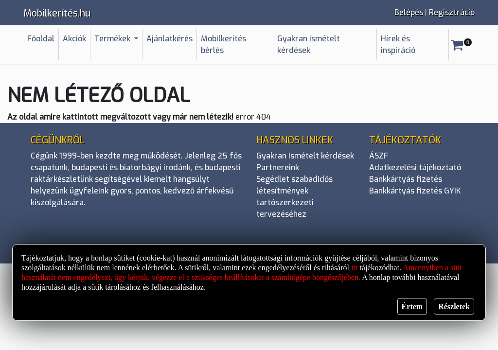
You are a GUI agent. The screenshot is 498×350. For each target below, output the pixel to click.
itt (354, 267)
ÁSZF (378, 156)
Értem (412, 306)
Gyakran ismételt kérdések (308, 44)
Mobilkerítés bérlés (223, 44)
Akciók (74, 39)
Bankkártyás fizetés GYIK (415, 191)
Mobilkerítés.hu (56, 13)
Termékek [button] (113, 39)
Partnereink (277, 167)
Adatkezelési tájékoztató (415, 167)
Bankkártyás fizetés (405, 179)
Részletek (454, 306)
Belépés (408, 12)
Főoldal (40, 39)
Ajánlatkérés (169, 39)
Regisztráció (452, 12)
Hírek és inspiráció (398, 44)
